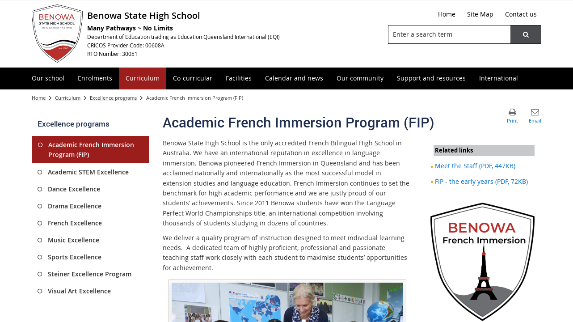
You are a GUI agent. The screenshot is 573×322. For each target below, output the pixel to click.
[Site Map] (480, 14)
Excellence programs (113, 97)
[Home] (447, 14)
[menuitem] (48, 78)
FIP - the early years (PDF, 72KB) (481, 181)
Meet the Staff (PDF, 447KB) (475, 165)
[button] (525, 34)
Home (39, 97)
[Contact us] (521, 14)
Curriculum (67, 97)
